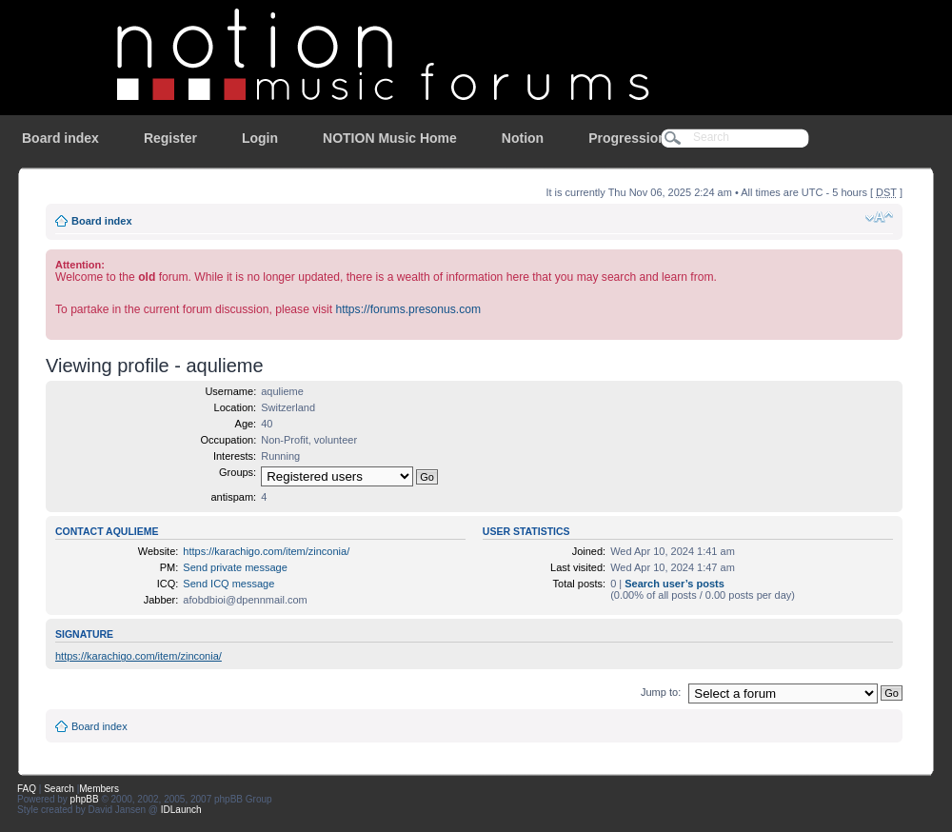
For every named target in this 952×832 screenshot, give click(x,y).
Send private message (235, 567)
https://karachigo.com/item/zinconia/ (266, 551)
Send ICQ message (228, 583)
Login (260, 138)
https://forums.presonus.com (408, 309)
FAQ (26, 788)
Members (99, 788)
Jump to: (661, 692)
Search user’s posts (674, 583)
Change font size (879, 217)
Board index (60, 138)
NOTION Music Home (390, 138)
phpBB (84, 799)
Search (59, 788)
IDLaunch (181, 809)
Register (170, 138)
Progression (627, 138)
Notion (523, 138)
